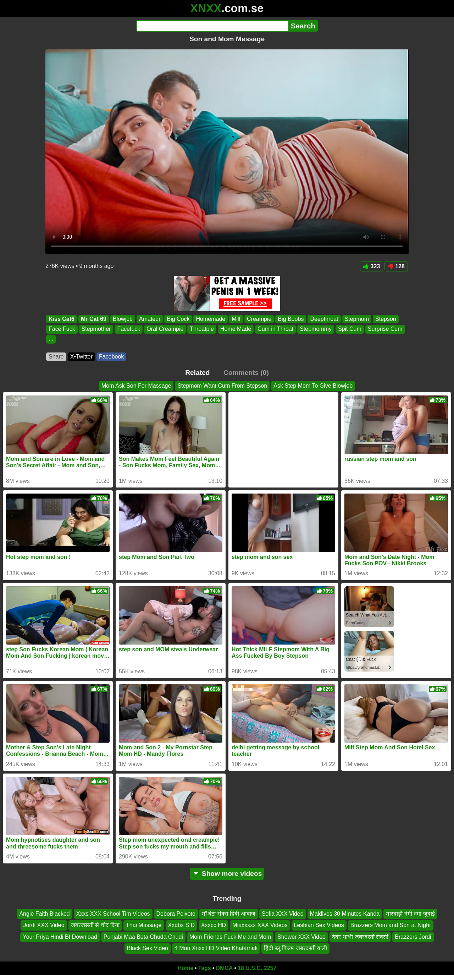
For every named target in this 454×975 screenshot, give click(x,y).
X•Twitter (81, 357)
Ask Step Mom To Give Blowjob (313, 386)
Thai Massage (144, 925)
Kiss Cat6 (61, 319)
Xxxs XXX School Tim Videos (113, 914)
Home (185, 968)
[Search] (212, 26)
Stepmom (357, 319)
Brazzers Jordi (413, 936)
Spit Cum (349, 329)
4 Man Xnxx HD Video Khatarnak (216, 948)
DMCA (224, 968)
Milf (236, 319)
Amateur (149, 319)
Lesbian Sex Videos (319, 925)
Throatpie (202, 329)
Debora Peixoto (175, 914)
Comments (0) (246, 372)
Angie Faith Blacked (44, 914)
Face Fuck (62, 329)
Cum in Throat (275, 329)
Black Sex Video (147, 948)
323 (371, 266)
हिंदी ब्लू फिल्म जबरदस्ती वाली (295, 948)
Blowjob (123, 319)
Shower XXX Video (301, 936)
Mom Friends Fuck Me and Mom (230, 936)
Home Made (235, 329)
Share (56, 357)
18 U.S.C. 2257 (257, 968)
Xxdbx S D (181, 925)
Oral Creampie (164, 329)
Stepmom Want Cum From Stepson (222, 386)
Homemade (210, 319)
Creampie (259, 319)
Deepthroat (324, 319)
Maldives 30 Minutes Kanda (345, 914)
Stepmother (96, 329)
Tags (204, 968)
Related (197, 372)
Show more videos (227, 873)
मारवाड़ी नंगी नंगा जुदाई (410, 914)
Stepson (385, 319)
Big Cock (178, 319)
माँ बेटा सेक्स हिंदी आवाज (228, 914)
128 (396, 266)
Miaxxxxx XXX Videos (259, 925)
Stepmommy (316, 329)
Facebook (111, 357)
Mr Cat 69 (93, 319)
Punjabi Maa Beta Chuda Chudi (143, 936)
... (51, 339)
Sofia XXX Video (283, 914)
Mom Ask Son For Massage (136, 386)
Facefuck (128, 329)
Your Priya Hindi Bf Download (60, 936)
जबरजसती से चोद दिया (95, 925)
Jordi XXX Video (43, 925)
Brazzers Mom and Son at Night (390, 925)
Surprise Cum (385, 329)
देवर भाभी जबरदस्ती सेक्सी (360, 936)
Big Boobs (291, 319)
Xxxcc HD (213, 925)
